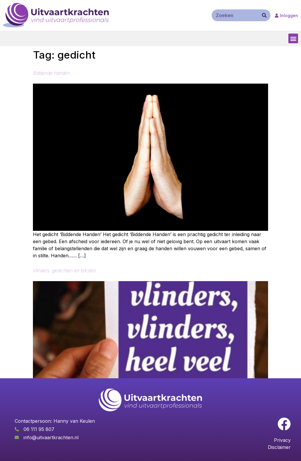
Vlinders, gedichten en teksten (64, 270)
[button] (293, 38)
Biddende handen (51, 73)
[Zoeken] (264, 15)
